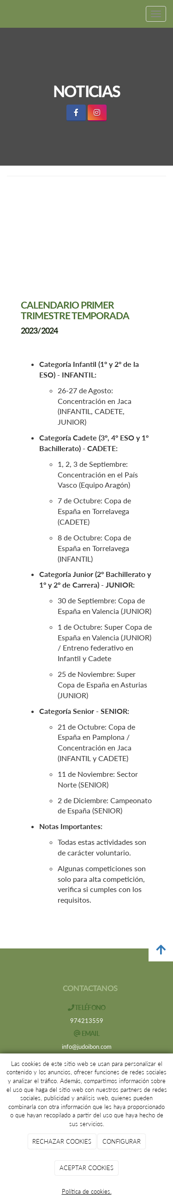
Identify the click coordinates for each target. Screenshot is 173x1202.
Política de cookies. (87, 1191)
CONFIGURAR (121, 1141)
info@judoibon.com (87, 1046)
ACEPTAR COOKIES (86, 1167)
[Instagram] (97, 113)
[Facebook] (75, 113)
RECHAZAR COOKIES (61, 1141)
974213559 (86, 1020)
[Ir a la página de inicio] (4, 14)
